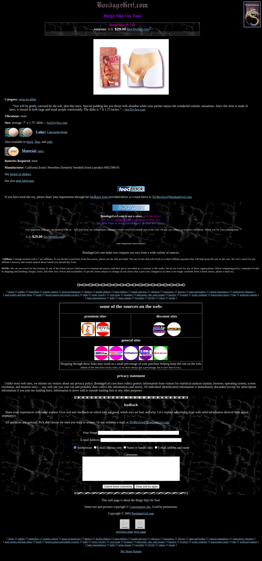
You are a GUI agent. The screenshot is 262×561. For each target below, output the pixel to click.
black (29, 141)
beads (38, 294)
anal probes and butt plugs (18, 294)
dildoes (88, 291)
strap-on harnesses (71, 291)
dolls (112, 297)
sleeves (181, 291)
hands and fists (139, 291)
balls (85, 294)
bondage (128, 294)
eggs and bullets (197, 291)
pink (49, 141)
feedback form (99, 197)
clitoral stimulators (219, 291)
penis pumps (124, 297)
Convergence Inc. (140, 511)
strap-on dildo (27, 99)
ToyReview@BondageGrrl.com (172, 197)
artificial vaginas (248, 294)
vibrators (155, 291)
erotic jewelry (98, 294)
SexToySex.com (138, 29)
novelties (139, 297)
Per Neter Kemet (131, 556)
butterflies (33, 291)
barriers (172, 294)
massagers (168, 291)
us (182, 229)
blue (37, 141)
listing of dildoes (20, 174)
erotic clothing (199, 294)
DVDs (151, 297)
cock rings (115, 294)
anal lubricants (25, 180)
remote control (50, 291)
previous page (124, 536)
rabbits (21, 291)
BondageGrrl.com (143, 518)
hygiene (184, 294)
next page (140, 536)
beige (64, 132)
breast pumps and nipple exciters (62, 294)
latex (41, 151)
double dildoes (103, 291)
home (11, 291)
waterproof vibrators (243, 291)
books (172, 297)
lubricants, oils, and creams (150, 294)
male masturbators (96, 297)
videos (161, 297)
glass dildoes (121, 291)
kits (234, 294)
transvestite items (220, 294)
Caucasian (53, 132)
